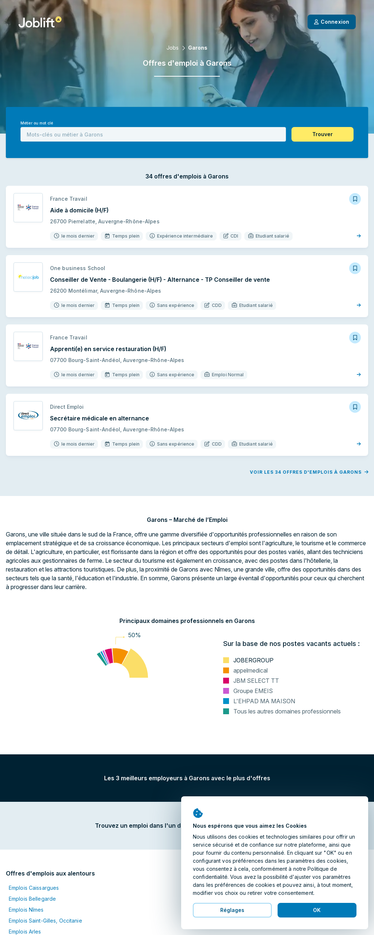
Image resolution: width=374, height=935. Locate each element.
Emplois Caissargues (34, 888)
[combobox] (153, 134)
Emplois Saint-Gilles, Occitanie (45, 920)
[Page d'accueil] (40, 22)
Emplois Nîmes (26, 910)
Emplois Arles (25, 931)
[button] (322, 134)
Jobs (173, 48)
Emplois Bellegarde (32, 899)
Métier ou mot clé (36, 123)
